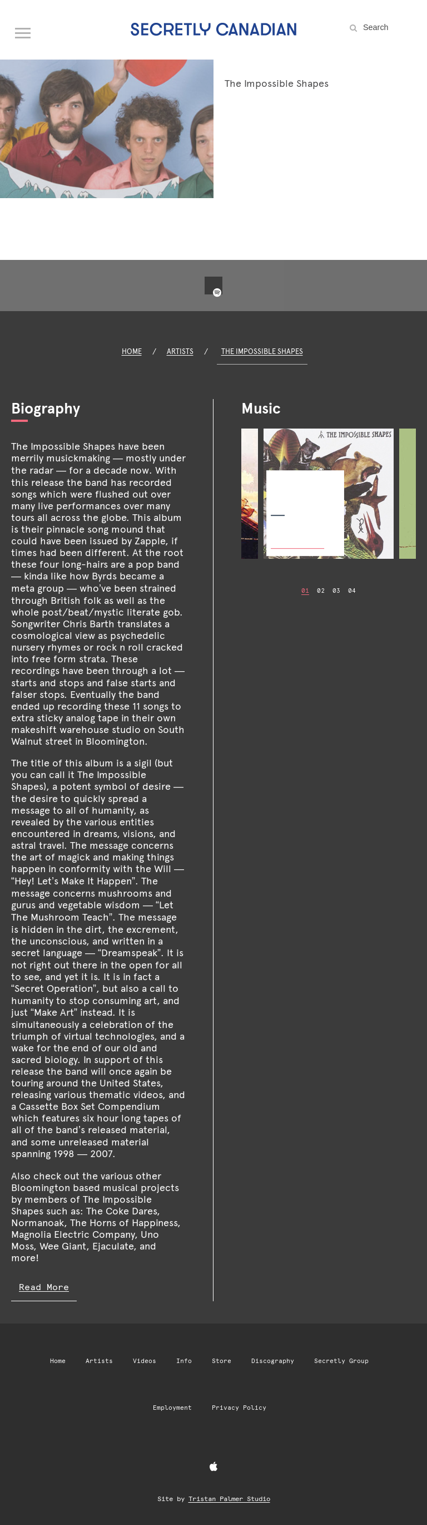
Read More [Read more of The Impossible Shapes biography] (44, 1287)
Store (221, 1361)
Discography (272, 1361)
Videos (144, 1361)
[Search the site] (388, 27)
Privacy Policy (239, 1407)
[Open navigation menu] (23, 30)
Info (184, 1361)
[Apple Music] (213, 1467)
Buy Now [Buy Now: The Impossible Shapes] (297, 536)
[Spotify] (217, 293)
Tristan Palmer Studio (229, 1499)
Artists (180, 351)
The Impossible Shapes (262, 351)
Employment (172, 1407)
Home (132, 351)
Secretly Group (341, 1361)
